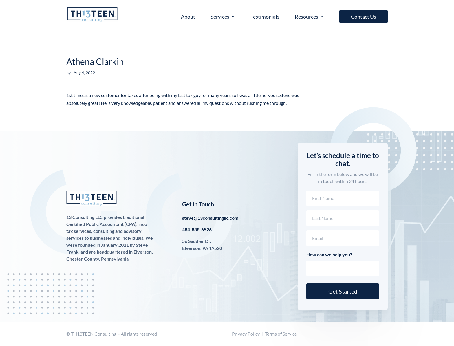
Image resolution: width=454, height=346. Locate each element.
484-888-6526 (197, 229)
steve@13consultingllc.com (210, 218)
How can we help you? (329, 254)
